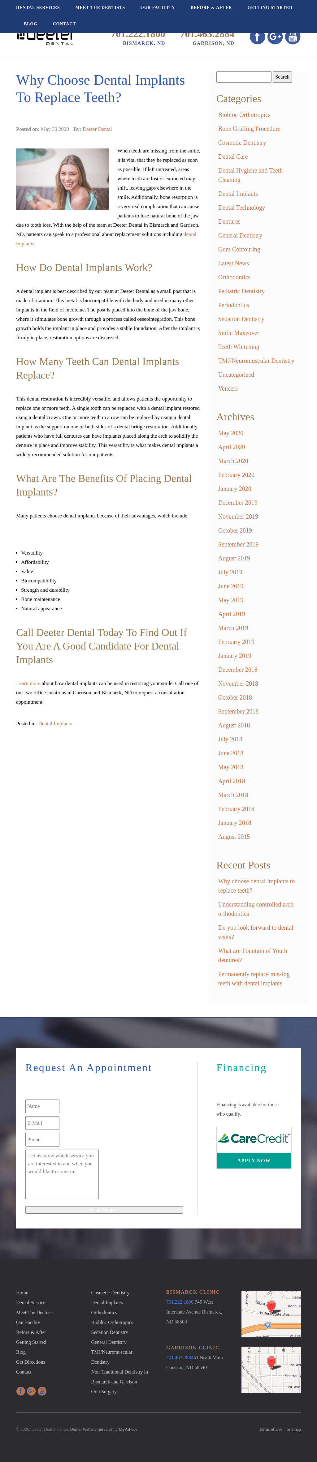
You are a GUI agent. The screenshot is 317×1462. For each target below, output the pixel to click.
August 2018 (234, 725)
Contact (64, 24)
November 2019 (238, 516)
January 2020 (234, 488)
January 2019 (234, 655)
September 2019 (238, 544)
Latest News (233, 263)
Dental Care (233, 156)
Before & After (211, 7)
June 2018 (231, 753)
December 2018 (238, 669)
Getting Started (269, 7)
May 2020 (231, 433)
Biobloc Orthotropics (244, 114)
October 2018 (235, 697)
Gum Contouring (239, 249)
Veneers (228, 388)
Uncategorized (236, 374)
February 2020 (236, 474)
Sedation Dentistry (241, 318)
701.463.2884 (207, 33)
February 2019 (236, 641)
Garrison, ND (213, 43)
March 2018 (233, 794)
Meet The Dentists (100, 7)
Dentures (229, 221)
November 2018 (238, 683)
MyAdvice (128, 1429)
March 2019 (233, 627)
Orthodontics (234, 277)
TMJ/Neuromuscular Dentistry (256, 360)
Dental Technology (241, 207)
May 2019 (231, 600)
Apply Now (254, 1160)
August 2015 (234, 836)
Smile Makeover (238, 332)
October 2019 (235, 530)
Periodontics (233, 305)
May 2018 (231, 767)
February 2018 (236, 808)
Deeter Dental (97, 129)
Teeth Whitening (238, 346)
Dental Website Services (91, 1429)
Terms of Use (270, 1429)
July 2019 (230, 572)
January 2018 (234, 822)
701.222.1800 (138, 33)
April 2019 (231, 614)
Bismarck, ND (144, 43)
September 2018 (238, 711)
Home (22, 1292)
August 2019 (234, 558)
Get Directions (30, 1362)
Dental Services (38, 7)
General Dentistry (240, 235)
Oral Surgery (104, 1391)
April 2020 (231, 447)
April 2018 (231, 781)
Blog (30, 24)
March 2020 (233, 460)
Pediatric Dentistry (241, 291)
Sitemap (294, 1429)
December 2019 (238, 502)
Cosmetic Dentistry (242, 142)
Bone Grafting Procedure (249, 128)
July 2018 (230, 739)
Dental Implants (55, 724)
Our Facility (158, 7)
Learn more (28, 683)
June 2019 (231, 586)
